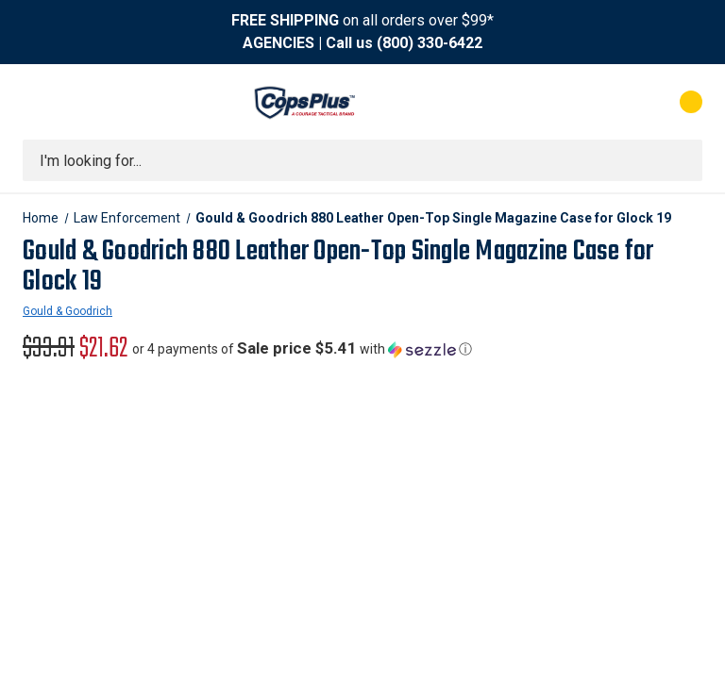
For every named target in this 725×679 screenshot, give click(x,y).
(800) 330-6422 (429, 43)
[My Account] (607, 101)
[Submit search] (681, 160)
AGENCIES (278, 43)
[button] (302, 349)
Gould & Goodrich (67, 311)
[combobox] (362, 160)
